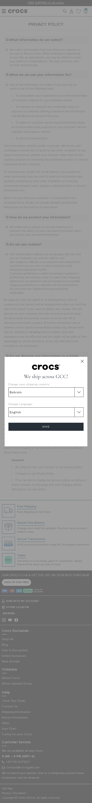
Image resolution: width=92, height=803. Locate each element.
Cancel (46, 438)
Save (46, 426)
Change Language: (20, 404)
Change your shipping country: (29, 384)
